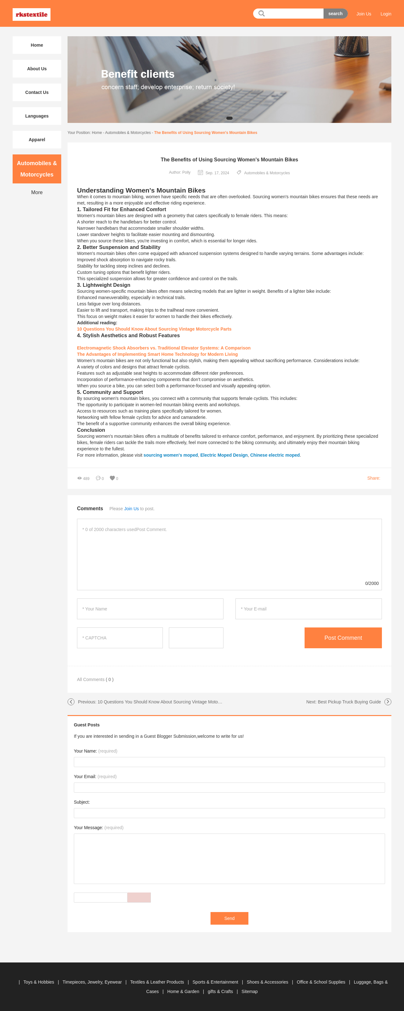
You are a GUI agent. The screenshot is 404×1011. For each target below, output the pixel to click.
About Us (37, 68)
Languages (37, 115)
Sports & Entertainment (216, 982)
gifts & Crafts (221, 991)
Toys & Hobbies (39, 982)
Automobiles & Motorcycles (128, 132)
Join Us (364, 13)
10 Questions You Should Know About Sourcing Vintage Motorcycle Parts (169, 701)
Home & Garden (183, 991)
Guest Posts (87, 724)
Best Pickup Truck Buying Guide (349, 701)
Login (386, 13)
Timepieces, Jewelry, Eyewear (92, 982)
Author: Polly (180, 172)
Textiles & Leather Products (157, 982)
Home (97, 132)
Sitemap (249, 991)
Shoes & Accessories (268, 982)
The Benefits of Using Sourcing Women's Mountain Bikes (205, 132)
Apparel (37, 139)
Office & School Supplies (322, 982)
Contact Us (37, 92)
